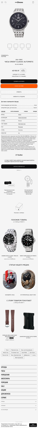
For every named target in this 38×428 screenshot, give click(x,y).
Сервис (3, 397)
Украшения (5, 375)
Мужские (20, 127)
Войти (18, 170)
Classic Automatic (22, 117)
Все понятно (33, 425)
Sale (2, 386)
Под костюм (5, 355)
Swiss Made (24, 352)
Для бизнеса (5, 394)
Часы (3, 371)
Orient (19, 114)
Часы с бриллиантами (16, 355)
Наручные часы (21, 123)
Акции (3, 390)
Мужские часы (14, 350)
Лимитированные (19, 357)
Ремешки (4, 382)
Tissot (7, 350)
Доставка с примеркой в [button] (10, 101)
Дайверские (27, 355)
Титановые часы (15, 352)
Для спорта (32, 352)
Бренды (4, 367)
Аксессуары (5, 378)
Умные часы (5, 352)
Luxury (34, 355)
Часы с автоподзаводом (26, 350)
